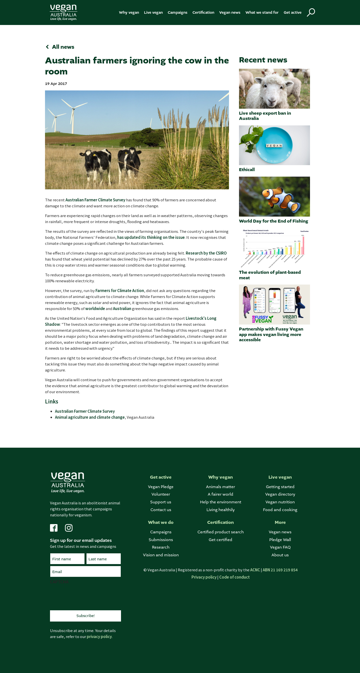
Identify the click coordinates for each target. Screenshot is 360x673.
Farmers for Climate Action (120, 290)
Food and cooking (280, 509)
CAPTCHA (59, 582)
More (280, 522)
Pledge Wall (280, 539)
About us (280, 555)
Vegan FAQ (280, 547)
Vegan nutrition (280, 502)
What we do (161, 522)
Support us (160, 502)
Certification (203, 12)
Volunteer (161, 494)
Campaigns (178, 12)
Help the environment (220, 502)
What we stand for (262, 12)
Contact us (160, 509)
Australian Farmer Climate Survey (95, 199)
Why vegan (129, 12)
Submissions (161, 539)
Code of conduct (234, 577)
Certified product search (221, 532)
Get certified (220, 539)
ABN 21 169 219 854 (280, 569)
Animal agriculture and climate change (90, 417)
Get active (293, 12)
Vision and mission (161, 555)
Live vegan (153, 12)
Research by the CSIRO (206, 253)
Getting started (280, 486)
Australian (122, 308)
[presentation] (88, 596)
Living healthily (220, 509)
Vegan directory (280, 494)
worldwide (95, 308)
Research (161, 547)
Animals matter (220, 486)
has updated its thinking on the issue (151, 237)
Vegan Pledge (161, 486)
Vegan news (229, 12)
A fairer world (220, 494)
